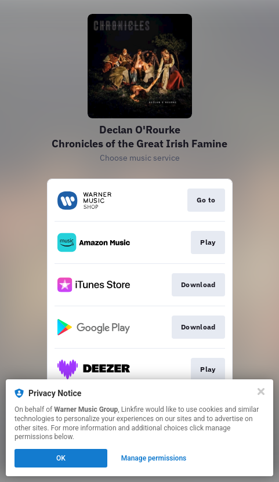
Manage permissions (154, 458)
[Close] (261, 391)
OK (61, 458)
